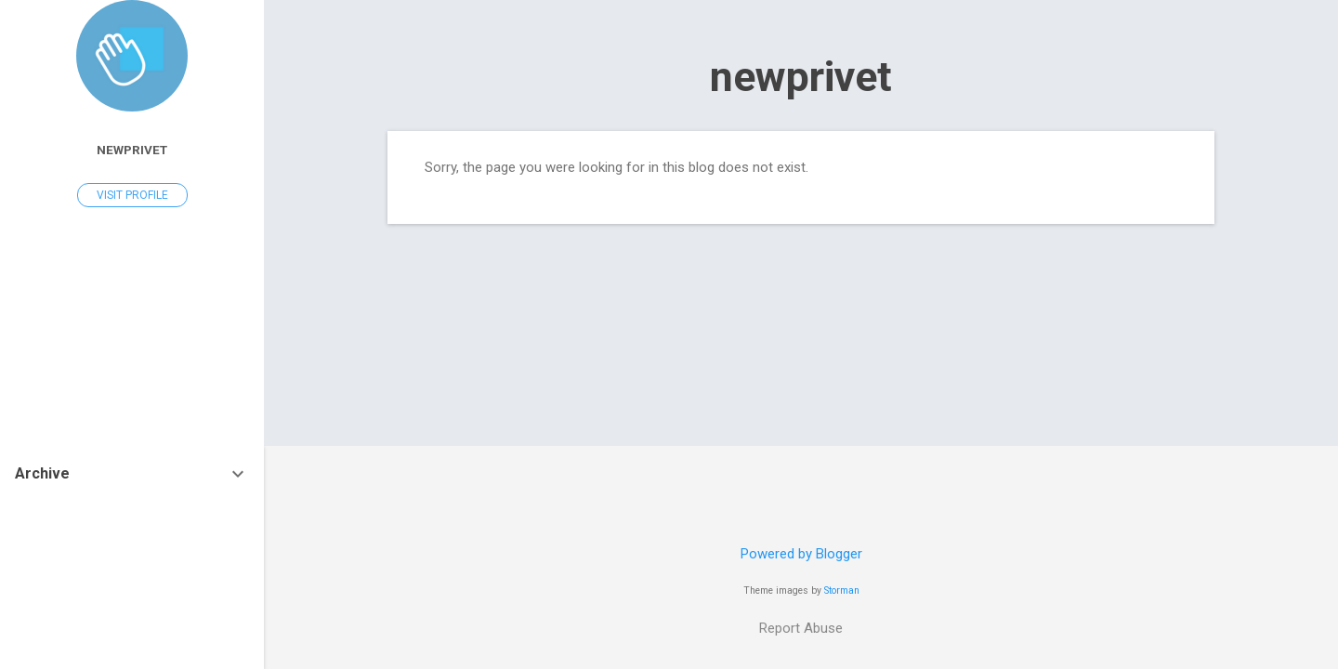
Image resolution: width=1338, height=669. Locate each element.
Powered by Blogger (801, 553)
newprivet (801, 76)
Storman (841, 590)
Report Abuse (801, 628)
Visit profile (132, 195)
